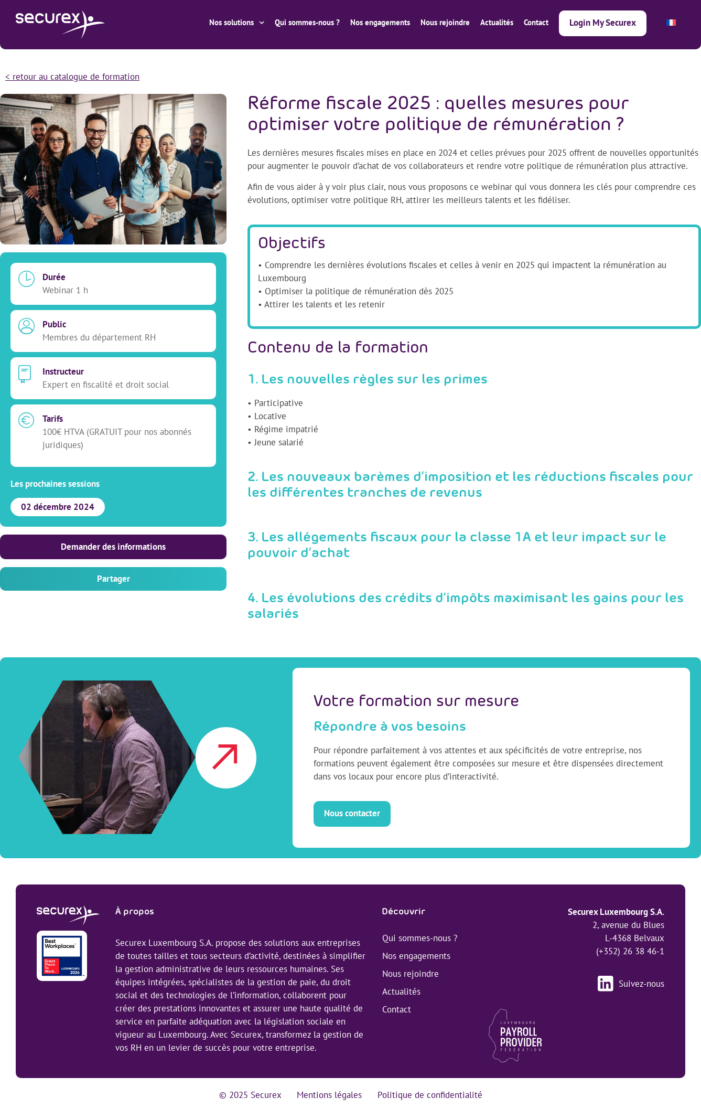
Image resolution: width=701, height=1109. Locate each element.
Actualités (496, 22)
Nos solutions (237, 23)
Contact (536, 22)
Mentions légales (329, 1095)
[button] (113, 579)
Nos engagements (380, 22)
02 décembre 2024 (57, 507)
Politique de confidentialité (430, 1095)
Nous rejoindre (445, 22)
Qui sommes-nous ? (307, 22)
